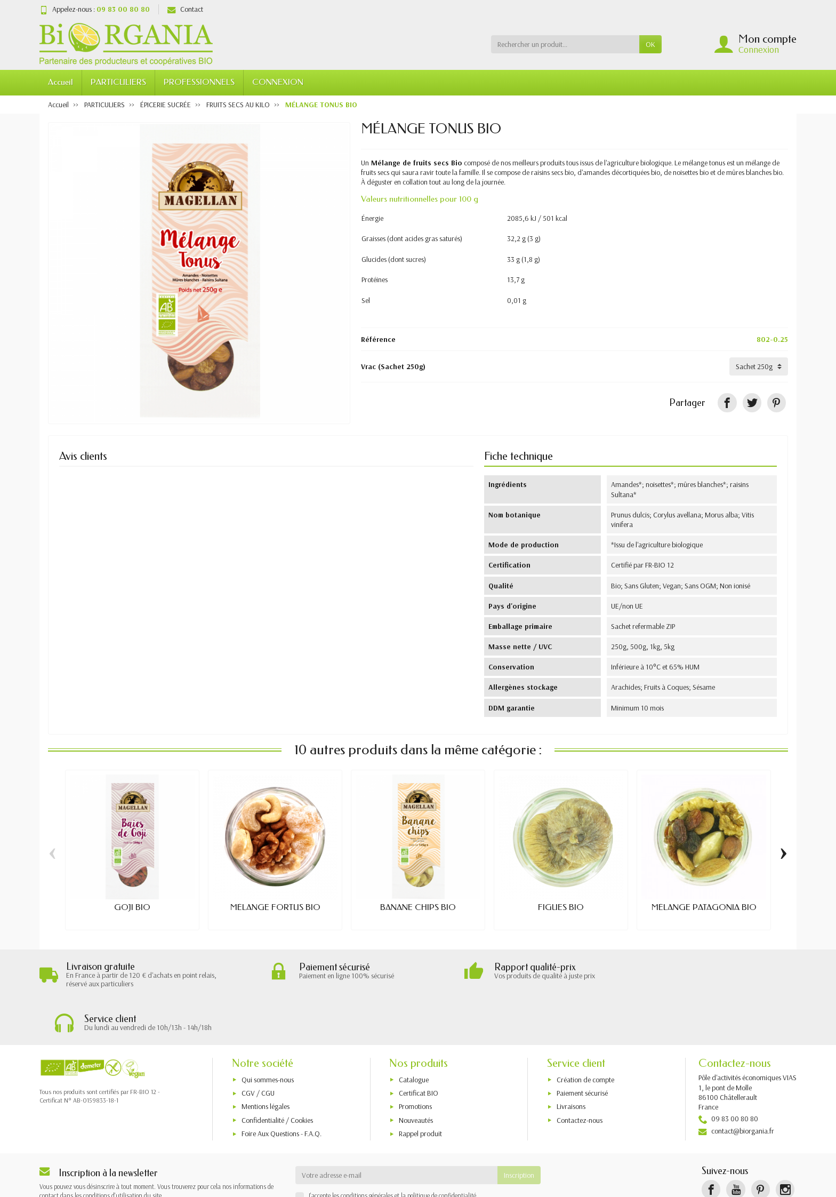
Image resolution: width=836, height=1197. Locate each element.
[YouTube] (735, 1146)
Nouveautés (416, 1076)
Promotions (415, 1062)
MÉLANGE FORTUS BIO (275, 907)
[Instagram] (785, 1146)
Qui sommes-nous (268, 1036)
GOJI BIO (132, 907)
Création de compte (585, 1036)
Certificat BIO (418, 1049)
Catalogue (414, 1036)
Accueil (60, 82)
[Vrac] (758, 366)
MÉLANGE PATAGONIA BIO (704, 907)
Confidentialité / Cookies (277, 1076)
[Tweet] (752, 402)
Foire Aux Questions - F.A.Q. (281, 1090)
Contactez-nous (579, 1076)
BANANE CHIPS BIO (418, 907)
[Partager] (727, 402)
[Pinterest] (776, 402)
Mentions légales (266, 1062)
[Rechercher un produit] (565, 44)
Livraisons (571, 1062)
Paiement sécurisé (582, 1049)
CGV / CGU (258, 1049)
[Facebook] (711, 1146)
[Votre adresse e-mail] (396, 1131)
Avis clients (83, 456)
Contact (185, 9)
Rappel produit (420, 1090)
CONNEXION (277, 82)
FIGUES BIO (561, 907)
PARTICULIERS (118, 82)
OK (650, 44)
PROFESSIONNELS (199, 82)
